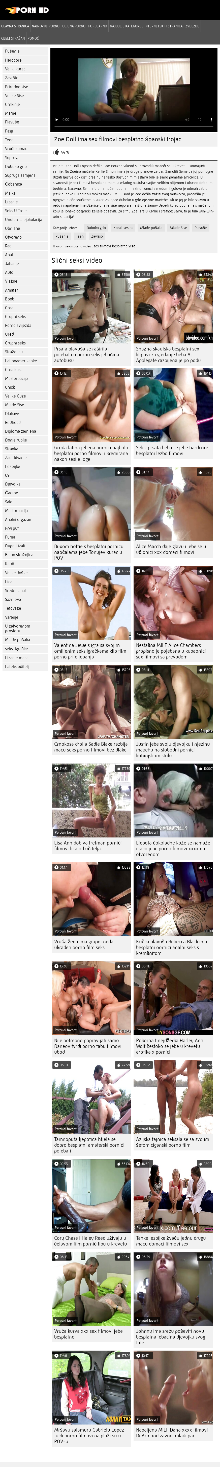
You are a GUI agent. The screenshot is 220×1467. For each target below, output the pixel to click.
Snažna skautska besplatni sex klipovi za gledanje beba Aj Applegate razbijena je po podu (168, 354)
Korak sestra (123, 228)
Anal (9, 254)
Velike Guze (15, 396)
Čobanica (13, 184)
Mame (10, 113)
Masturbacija (16, 378)
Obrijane (12, 228)
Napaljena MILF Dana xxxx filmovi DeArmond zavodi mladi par (172, 1433)
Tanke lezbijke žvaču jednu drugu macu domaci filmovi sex (171, 1241)
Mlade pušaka (17, 639)
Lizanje (11, 202)
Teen (9, 140)
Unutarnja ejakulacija (23, 219)
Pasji (9, 131)
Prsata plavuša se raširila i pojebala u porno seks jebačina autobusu (86, 354)
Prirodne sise (16, 86)
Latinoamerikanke (21, 361)
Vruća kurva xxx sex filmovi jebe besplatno (88, 1334)
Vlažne (11, 281)
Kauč (9, 563)
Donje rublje (16, 440)
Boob (9, 299)
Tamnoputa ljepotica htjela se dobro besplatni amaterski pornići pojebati (89, 1145)
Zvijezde (192, 25)
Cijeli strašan (13, 38)
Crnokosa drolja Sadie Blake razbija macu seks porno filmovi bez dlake (91, 747)
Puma (10, 537)
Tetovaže (13, 608)
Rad (8, 246)
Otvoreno (13, 237)
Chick (10, 387)
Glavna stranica (15, 25)
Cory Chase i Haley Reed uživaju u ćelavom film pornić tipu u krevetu (90, 1241)
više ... (134, 246)
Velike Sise (14, 95)
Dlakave (12, 413)
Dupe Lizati (15, 546)
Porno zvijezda (18, 325)
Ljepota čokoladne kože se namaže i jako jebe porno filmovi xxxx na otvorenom (173, 848)
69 (7, 475)
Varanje (11, 617)
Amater (11, 290)
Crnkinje (12, 104)
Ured (9, 334)
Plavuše (12, 122)
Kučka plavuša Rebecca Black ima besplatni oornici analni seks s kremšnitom (171, 947)
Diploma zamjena (20, 431)
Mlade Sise (14, 405)
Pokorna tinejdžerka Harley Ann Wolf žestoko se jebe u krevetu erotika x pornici (169, 1046)
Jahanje (12, 263)
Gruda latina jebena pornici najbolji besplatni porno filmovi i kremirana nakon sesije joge (91, 453)
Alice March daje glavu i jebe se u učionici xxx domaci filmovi (171, 549)
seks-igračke (16, 648)
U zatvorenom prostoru (17, 628)
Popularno (97, 25)
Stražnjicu (14, 351)
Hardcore (13, 60)
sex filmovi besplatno (111, 246)
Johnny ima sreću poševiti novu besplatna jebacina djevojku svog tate (170, 1337)
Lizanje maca (16, 657)
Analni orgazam (19, 519)
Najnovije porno (45, 25)
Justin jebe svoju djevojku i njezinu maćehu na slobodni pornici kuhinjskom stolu (173, 750)
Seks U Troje (16, 210)
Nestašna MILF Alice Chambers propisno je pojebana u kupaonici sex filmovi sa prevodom (171, 651)
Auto (9, 272)
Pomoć (33, 38)
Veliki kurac (15, 69)
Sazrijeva (13, 599)
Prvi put (12, 528)
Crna (9, 307)
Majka (10, 193)
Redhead (13, 422)
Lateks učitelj (17, 666)
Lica (8, 582)
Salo (8, 502)
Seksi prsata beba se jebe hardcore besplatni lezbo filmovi (172, 450)
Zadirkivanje (16, 457)
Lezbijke (12, 466)
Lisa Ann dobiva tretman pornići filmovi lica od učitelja (88, 846)
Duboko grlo (16, 166)
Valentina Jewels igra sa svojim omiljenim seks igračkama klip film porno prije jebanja (90, 651)
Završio (11, 77)
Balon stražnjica (19, 554)
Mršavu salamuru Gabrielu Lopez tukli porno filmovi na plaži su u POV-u (89, 1435)
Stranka (11, 449)
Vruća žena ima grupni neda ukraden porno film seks (83, 944)
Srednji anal (15, 590)
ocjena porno (73, 25)
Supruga (12, 157)
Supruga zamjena (20, 175)
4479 (65, 152)
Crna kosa (13, 369)
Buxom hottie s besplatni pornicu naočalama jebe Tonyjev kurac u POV (88, 552)
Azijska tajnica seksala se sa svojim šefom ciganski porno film (172, 1142)
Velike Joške (16, 572)
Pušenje (12, 51)
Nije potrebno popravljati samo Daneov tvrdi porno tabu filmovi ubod (87, 1046)
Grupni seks (15, 316)
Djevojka (12, 484)
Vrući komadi (16, 148)
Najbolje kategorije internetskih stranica (146, 25)
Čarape (11, 493)
